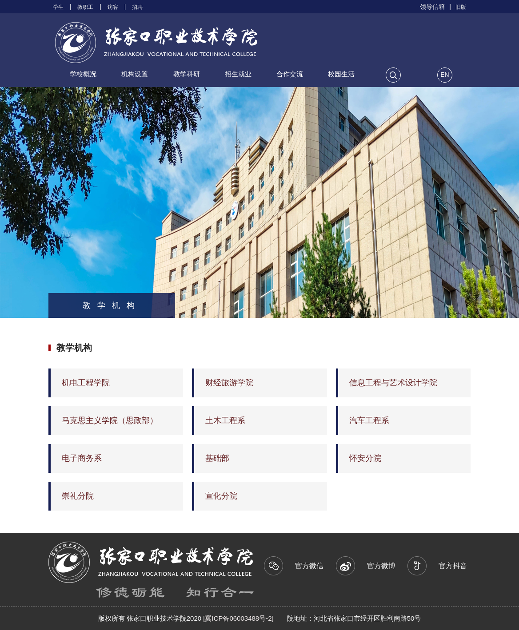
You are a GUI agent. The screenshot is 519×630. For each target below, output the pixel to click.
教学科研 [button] (186, 74)
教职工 (85, 7)
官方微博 (370, 562)
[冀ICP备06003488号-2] (237, 618)
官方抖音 (442, 562)
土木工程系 (225, 420)
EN (444, 74)
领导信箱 (432, 6)
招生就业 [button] (238, 74)
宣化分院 (221, 495)
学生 (58, 7)
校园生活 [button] (341, 74)
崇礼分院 (78, 495)
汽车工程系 (369, 420)
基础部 (217, 458)
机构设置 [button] (134, 74)
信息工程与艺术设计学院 (393, 382)
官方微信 (299, 562)
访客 (113, 7)
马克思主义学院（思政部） (110, 420)
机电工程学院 (86, 382)
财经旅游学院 (229, 382)
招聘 (137, 7)
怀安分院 (365, 458)
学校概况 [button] (83, 74)
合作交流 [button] (289, 74)
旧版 (460, 7)
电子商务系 (82, 458)
